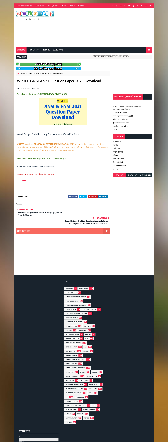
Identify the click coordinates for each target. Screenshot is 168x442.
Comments (145, 175)
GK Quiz (82, 364)
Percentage (79, 393)
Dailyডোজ (68, 322)
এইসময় (115, 155)
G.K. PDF (85, 343)
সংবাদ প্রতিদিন (118, 152)
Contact (81, 6)
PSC (93, 401)
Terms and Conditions (24, 6)
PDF (66, 393)
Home (64, 6)
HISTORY (46, 50)
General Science (70, 355)
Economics (82, 322)
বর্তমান (115, 145)
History (68, 368)
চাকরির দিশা (34, 431)
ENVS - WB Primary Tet (72, 334)
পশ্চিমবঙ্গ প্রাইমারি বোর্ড (121, 119)
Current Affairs (70, 318)
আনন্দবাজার (117, 142)
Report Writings (88, 405)
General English (70, 347)
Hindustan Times (119, 166)
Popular (132, 175)
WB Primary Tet (70, 414)
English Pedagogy (71, 330)
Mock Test (92, 385)
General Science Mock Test (74, 359)
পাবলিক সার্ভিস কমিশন (120, 126)
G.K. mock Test (70, 343)
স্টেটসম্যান (116, 148)
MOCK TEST (33, 50)
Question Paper (70, 405)
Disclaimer (40, 6)
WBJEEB (24, 73)
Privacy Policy (53, 6)
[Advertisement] (109, 28)
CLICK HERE (21, 181)
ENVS (86, 330)
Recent (119, 175)
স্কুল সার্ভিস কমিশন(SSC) (121, 123)
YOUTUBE (68, 418)
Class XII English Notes (73, 314)
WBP (115, 130)
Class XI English (71, 309)
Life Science (85, 372)
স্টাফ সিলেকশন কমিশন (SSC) (123, 116)
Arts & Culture (70, 284)
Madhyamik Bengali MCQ (87, 376)
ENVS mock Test (70, 339)
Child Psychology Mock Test (75, 305)
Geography (69, 364)
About (72, 6)
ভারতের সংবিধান (82, 280)
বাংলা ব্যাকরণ (68, 280)
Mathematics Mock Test (73, 385)
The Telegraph (118, 159)
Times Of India (118, 162)
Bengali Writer (70, 301)
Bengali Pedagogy (71, 293)
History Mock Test (84, 368)
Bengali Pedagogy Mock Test (75, 297)
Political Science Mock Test (75, 401)
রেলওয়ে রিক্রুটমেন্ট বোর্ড (121, 109)
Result (67, 410)
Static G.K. (79, 410)
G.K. (84, 339)
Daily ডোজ (58, 50)
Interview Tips (70, 372)
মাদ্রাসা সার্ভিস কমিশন (120, 113)
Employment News (71, 326)
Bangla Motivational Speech (75, 288)
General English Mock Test (74, 351)
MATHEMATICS (69, 380)
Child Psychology (88, 301)
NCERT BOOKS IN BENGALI (73, 389)
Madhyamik (69, 376)
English (87, 326)
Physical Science (71, 397)
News (90, 389)
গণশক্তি (115, 169)
